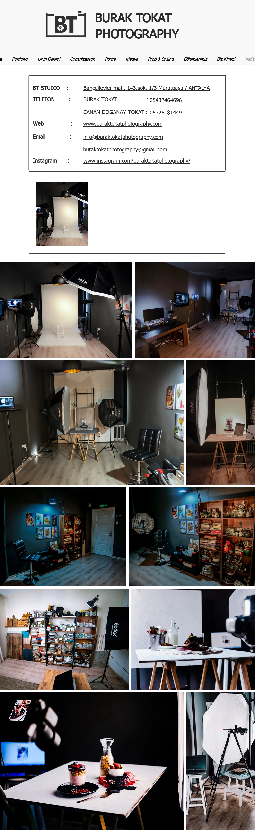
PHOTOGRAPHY (137, 35)
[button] (146, 88)
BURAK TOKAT (133, 19)
